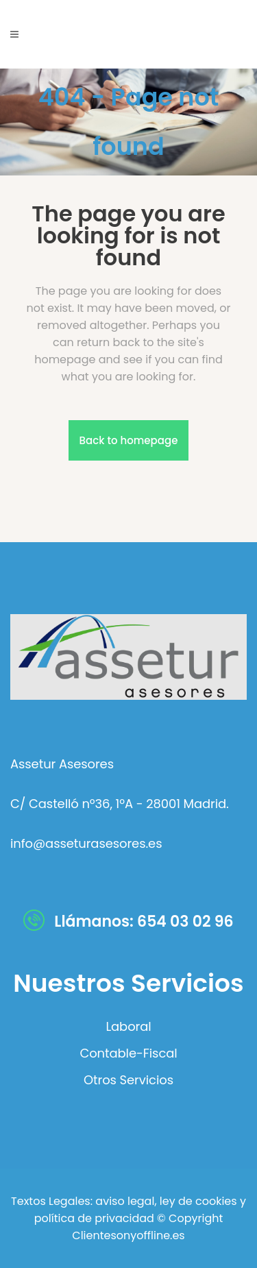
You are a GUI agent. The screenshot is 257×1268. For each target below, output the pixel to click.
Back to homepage (128, 440)
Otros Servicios (128, 1080)
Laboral (128, 1026)
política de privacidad (94, 1218)
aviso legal (124, 1201)
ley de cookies (197, 1201)
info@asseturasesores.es (86, 843)
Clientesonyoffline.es (128, 1235)
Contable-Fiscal (128, 1053)
